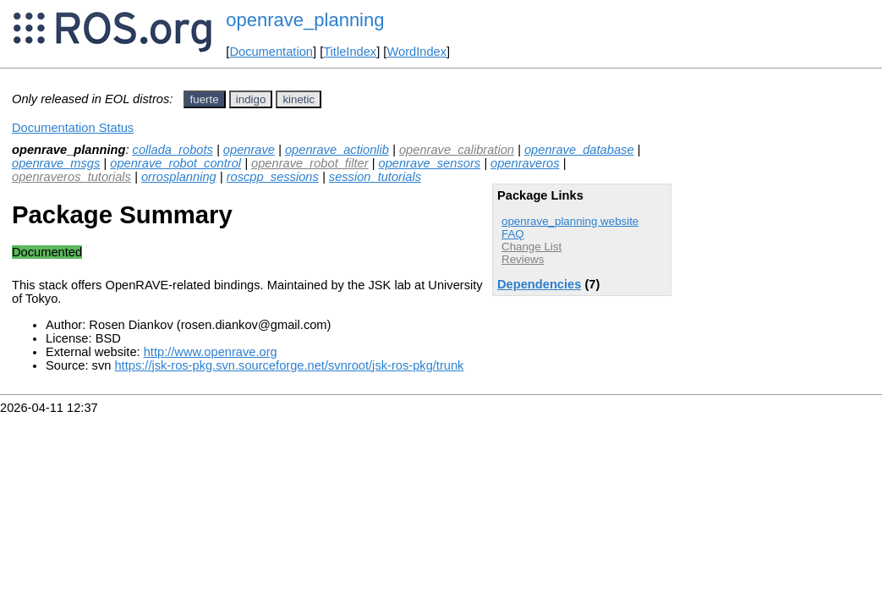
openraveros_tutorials (71, 177)
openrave (249, 149)
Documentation (271, 51)
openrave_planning (305, 19)
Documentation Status (73, 127)
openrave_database (579, 149)
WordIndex (416, 51)
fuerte (204, 99)
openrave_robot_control (175, 163)
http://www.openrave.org (210, 352)
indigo (251, 99)
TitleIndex (349, 51)
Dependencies (539, 284)
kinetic (298, 99)
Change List (531, 246)
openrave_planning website (569, 221)
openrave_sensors (430, 163)
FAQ (512, 234)
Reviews (522, 259)
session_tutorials (375, 177)
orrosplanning (178, 177)
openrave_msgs (56, 163)
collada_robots (173, 149)
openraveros (524, 163)
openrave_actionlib (337, 149)
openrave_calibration (456, 149)
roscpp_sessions (273, 177)
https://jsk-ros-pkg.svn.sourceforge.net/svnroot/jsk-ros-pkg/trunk (288, 365)
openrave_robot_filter (310, 163)
